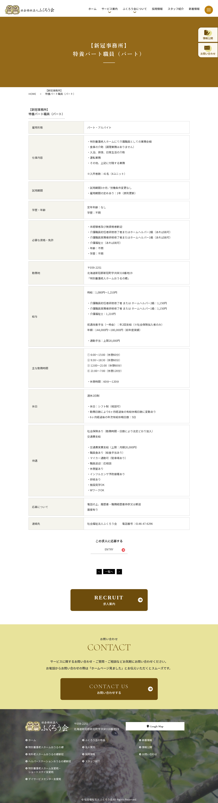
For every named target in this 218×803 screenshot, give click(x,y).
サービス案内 (110, 9)
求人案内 (109, 600)
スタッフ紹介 (176, 9)
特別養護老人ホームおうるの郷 (46, 747)
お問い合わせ (149, 754)
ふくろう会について (135, 9)
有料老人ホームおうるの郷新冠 (46, 754)
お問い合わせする (109, 689)
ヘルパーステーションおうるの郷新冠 (49, 761)
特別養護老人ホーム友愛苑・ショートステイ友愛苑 (44, 770)
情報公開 (147, 747)
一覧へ (109, 572)
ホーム (92, 9)
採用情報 (157, 9)
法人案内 (90, 747)
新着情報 (194, 9)
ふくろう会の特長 (95, 740)
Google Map (155, 726)
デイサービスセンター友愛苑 (44, 779)
